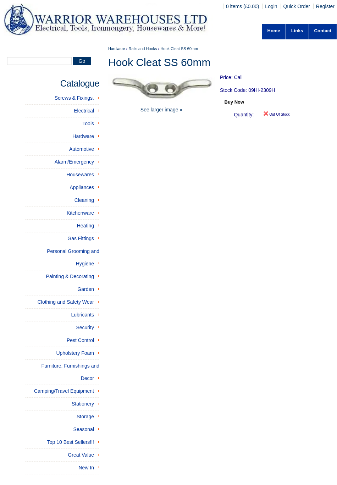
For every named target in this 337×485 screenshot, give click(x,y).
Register (325, 6)
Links (297, 30)
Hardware (83, 136)
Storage (85, 416)
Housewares (80, 174)
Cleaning (84, 200)
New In (86, 467)
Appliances (82, 187)
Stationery (83, 404)
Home (273, 30)
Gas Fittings (80, 238)
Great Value (81, 455)
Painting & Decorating (70, 276)
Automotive (81, 149)
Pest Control (80, 340)
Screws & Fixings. (74, 98)
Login (271, 6)
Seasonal (83, 429)
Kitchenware (80, 213)
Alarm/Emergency (74, 162)
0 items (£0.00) (243, 6)
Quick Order (296, 6)
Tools (88, 123)
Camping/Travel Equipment (64, 391)
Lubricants (82, 315)
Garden (85, 289)
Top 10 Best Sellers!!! (70, 442)
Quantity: (244, 114)
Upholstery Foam (75, 353)
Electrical (84, 111)
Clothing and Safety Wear (66, 302)
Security (85, 327)
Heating (85, 225)
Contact (322, 30)
